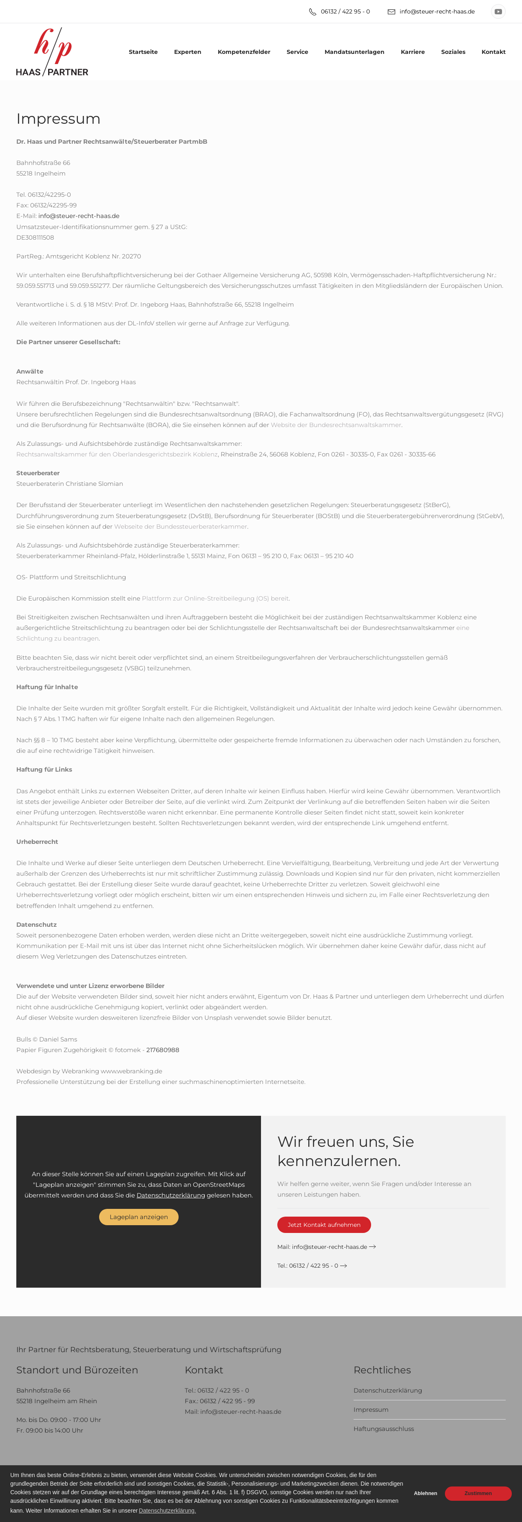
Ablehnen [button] (425, 1493)
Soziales (453, 52)
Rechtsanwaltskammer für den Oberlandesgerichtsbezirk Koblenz (117, 454)
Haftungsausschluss (384, 1429)
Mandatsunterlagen (355, 52)
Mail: (322, 1247)
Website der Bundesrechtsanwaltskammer (336, 425)
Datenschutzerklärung (171, 1195)
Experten (187, 52)
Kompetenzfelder (244, 52)
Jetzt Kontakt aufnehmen (324, 1224)
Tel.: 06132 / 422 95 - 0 (307, 1265)
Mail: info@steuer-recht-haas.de (233, 1411)
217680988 (162, 1050)
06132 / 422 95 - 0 (339, 12)
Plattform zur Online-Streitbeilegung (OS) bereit (215, 598)
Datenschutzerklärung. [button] (167, 1510)
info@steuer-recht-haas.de (431, 12)
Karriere (413, 52)
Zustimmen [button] (478, 1493)
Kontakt (494, 52)
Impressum (371, 1409)
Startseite (143, 52)
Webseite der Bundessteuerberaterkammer (180, 526)
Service (297, 52)
